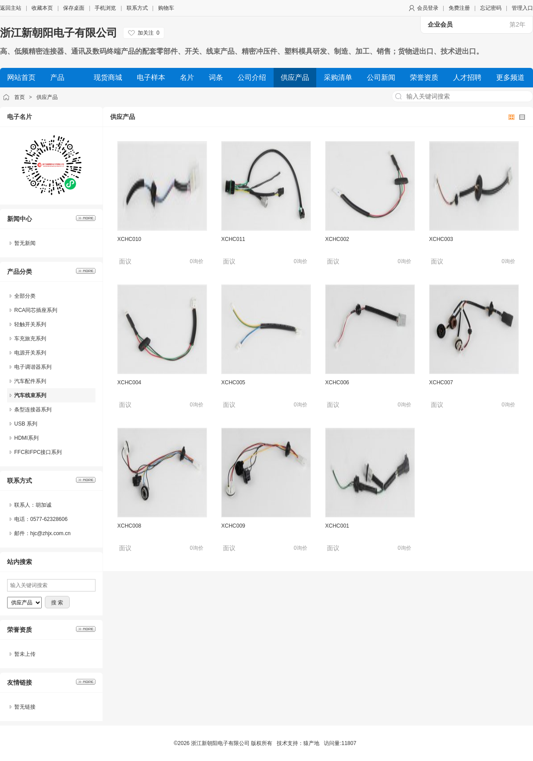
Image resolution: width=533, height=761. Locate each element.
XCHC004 (129, 382)
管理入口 (522, 8)
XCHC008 (129, 526)
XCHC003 (441, 239)
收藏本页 (42, 8)
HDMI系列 (26, 438)
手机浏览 (105, 8)
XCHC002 (337, 239)
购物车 (166, 8)
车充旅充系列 (30, 338)
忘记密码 (490, 8)
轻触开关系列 (30, 324)
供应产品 (47, 97)
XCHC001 (337, 526)
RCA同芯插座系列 (35, 310)
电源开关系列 (30, 353)
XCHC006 (337, 382)
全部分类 (25, 296)
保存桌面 (73, 8)
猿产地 (311, 743)
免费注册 (459, 8)
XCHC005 (233, 382)
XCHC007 (441, 382)
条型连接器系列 (33, 409)
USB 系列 (25, 424)
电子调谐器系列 (33, 367)
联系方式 (137, 8)
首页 (19, 97)
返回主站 (10, 8)
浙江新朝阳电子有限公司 (58, 33)
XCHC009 (233, 526)
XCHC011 (233, 239)
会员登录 (427, 8)
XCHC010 (129, 239)
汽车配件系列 (30, 381)
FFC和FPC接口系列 (38, 452)
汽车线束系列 (30, 395)
